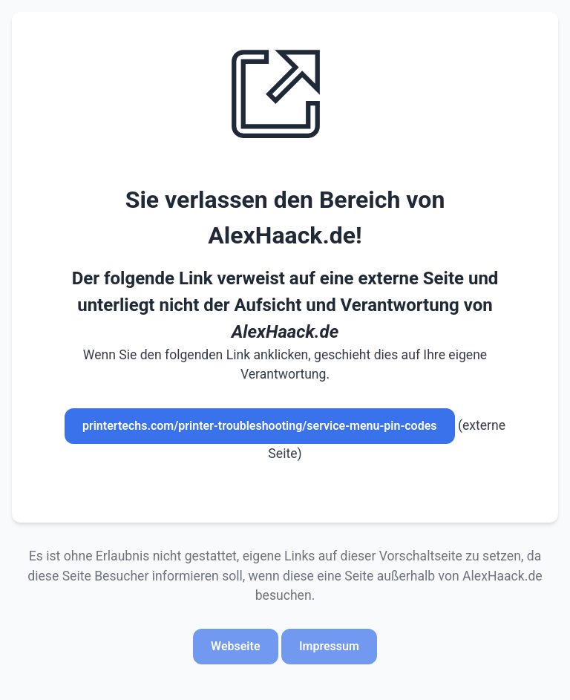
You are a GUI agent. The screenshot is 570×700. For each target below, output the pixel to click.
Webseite (235, 646)
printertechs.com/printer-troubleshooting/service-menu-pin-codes (259, 426)
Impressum (329, 646)
